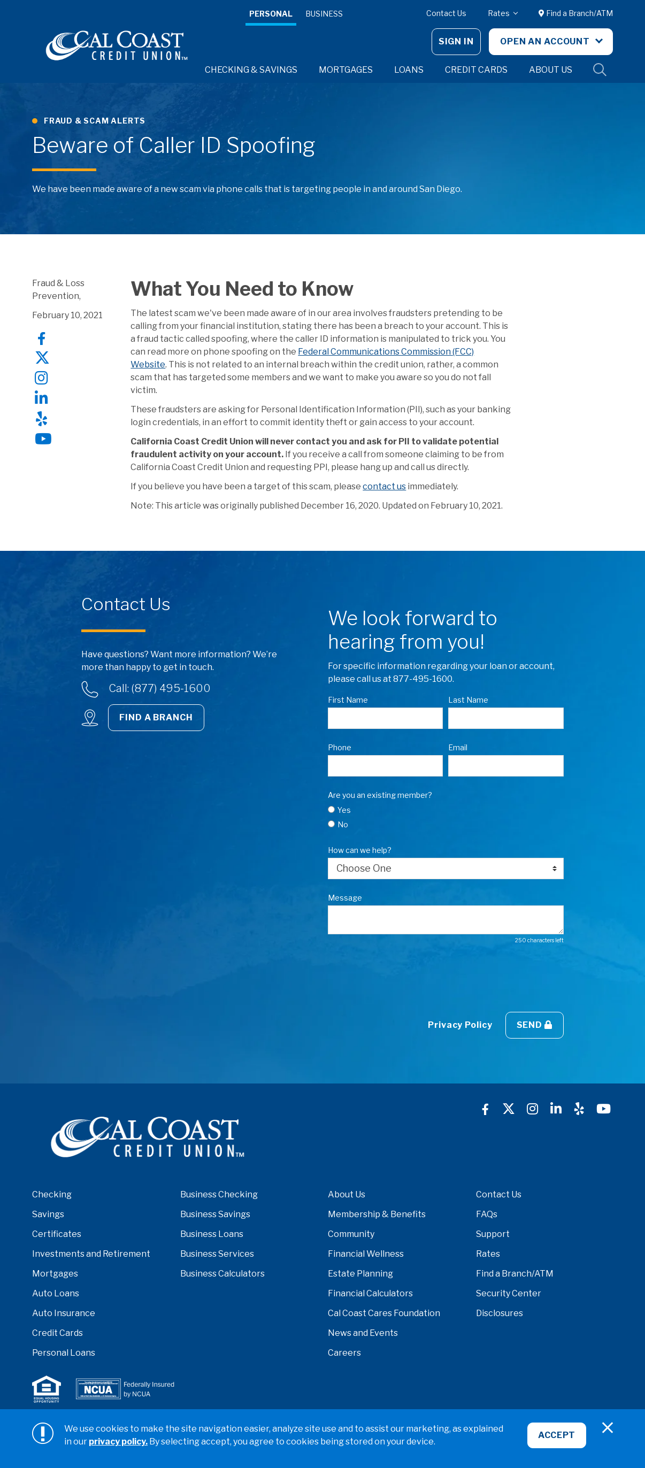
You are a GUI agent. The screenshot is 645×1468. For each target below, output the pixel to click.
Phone (339, 747)
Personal (271, 13)
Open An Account (546, 41)
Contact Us (446, 13)
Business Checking (219, 1194)
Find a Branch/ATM (576, 13)
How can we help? (359, 850)
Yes (344, 809)
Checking (52, 1194)
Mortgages (55, 1274)
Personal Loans (63, 1353)
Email (457, 747)
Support (493, 1234)
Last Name (468, 699)
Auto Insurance (63, 1313)
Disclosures (499, 1313)
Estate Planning (360, 1274)
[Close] (607, 1428)
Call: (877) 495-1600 (160, 688)
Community (351, 1234)
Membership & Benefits (377, 1214)
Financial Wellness (366, 1254)
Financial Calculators (370, 1293)
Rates (499, 13)
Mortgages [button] (346, 70)
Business (324, 13)
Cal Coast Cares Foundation (384, 1313)
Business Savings (215, 1214)
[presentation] (409, 978)
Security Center (508, 1293)
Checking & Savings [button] (251, 70)
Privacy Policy (460, 1025)
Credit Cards (57, 1333)
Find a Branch (156, 717)
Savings (48, 1214)
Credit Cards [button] (476, 70)
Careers (344, 1353)
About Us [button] (550, 70)
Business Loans (211, 1234)
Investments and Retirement (91, 1254)
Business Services (217, 1254)
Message (345, 897)
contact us (384, 486)
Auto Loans (55, 1293)
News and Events (363, 1333)
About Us (346, 1194)
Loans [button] (409, 70)
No (342, 824)
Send (534, 1025)
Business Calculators (222, 1274)
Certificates (56, 1234)
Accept (556, 1436)
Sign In (456, 41)
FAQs (486, 1214)
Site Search (600, 70)
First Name (348, 699)
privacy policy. (118, 1441)
